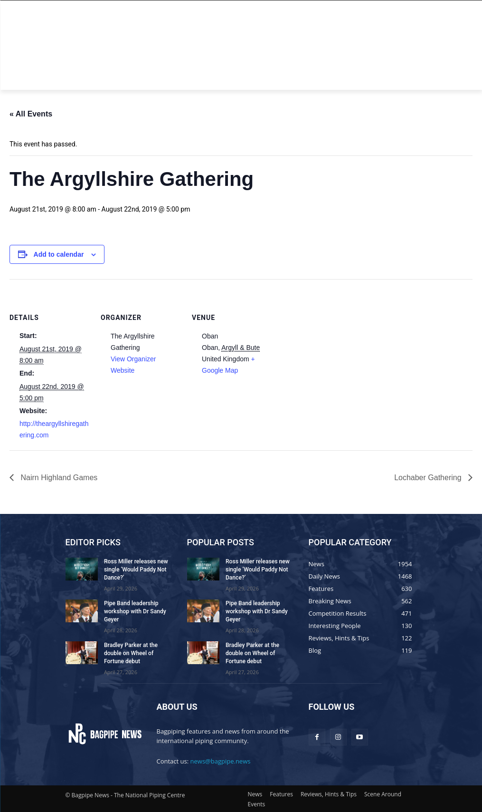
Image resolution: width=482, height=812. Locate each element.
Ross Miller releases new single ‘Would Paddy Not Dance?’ (135, 569)
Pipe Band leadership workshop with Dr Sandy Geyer (134, 611)
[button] (406, 79)
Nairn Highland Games (58, 478)
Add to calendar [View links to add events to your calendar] (59, 254)
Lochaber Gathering (428, 478)
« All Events (30, 114)
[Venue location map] (333, 344)
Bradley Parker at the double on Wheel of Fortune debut (130, 652)
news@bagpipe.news (220, 760)
